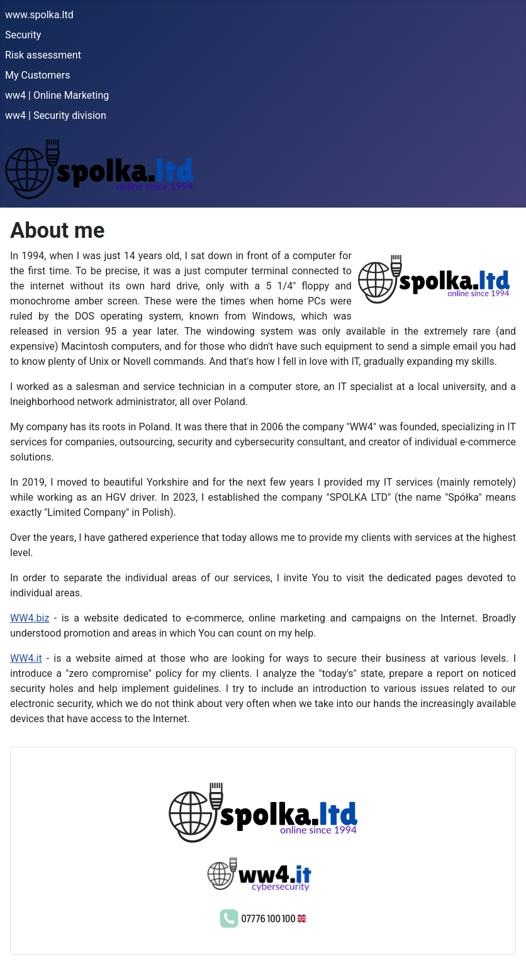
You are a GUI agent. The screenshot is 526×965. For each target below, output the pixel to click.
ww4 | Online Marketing (57, 95)
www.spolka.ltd (39, 15)
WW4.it (26, 658)
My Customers (37, 75)
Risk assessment (43, 55)
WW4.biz (29, 618)
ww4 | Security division (55, 115)
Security (23, 35)
